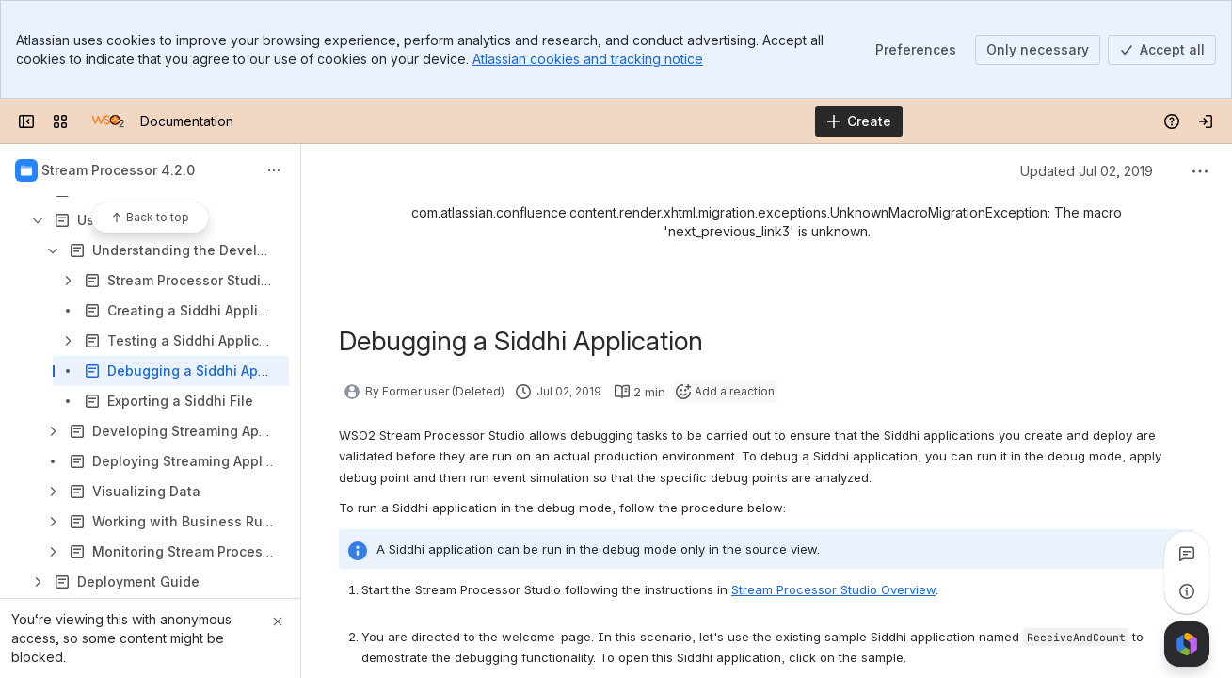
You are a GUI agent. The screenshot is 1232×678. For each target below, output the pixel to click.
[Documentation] (108, 121)
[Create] (859, 121)
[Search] (568, 121)
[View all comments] (1187, 554)
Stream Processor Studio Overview (833, 589)
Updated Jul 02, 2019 (1086, 171)
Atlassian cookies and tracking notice (587, 59)
